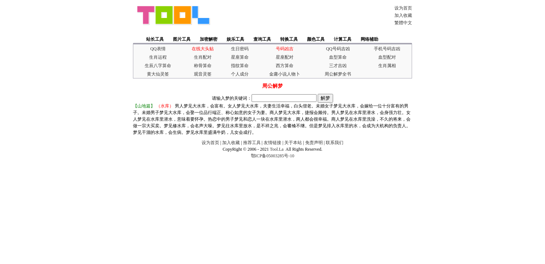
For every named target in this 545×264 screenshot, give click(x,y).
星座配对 (284, 57)
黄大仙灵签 (158, 74)
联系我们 (334, 142)
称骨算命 (203, 65)
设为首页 (403, 8)
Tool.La (277, 149)
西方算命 (284, 65)
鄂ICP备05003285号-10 (273, 155)
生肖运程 (158, 57)
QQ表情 (157, 48)
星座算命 (240, 57)
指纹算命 (240, 65)
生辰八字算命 (158, 65)
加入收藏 (403, 15)
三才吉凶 (338, 65)
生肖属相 (387, 65)
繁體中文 (403, 22)
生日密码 (240, 48)
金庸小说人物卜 (284, 74)
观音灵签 (203, 74)
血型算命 (338, 57)
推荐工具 (252, 142)
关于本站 (293, 142)
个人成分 (240, 74)
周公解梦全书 (338, 74)
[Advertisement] (300, 15)
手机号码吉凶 (387, 48)
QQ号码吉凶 (338, 48)
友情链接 (272, 142)
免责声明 (314, 142)
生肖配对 (203, 57)
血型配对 (387, 57)
